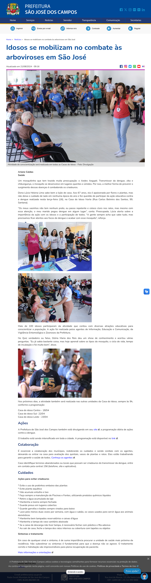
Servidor (67, 20)
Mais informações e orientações (34, 552)
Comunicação (113, 20)
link (113, 438)
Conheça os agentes (62, 457)
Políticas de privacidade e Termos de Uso (116, 566)
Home (13, 20)
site (95, 429)
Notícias (49, 20)
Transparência (89, 20)
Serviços (30, 20)
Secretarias (136, 20)
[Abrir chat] (144, 576)
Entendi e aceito (75, 572)
